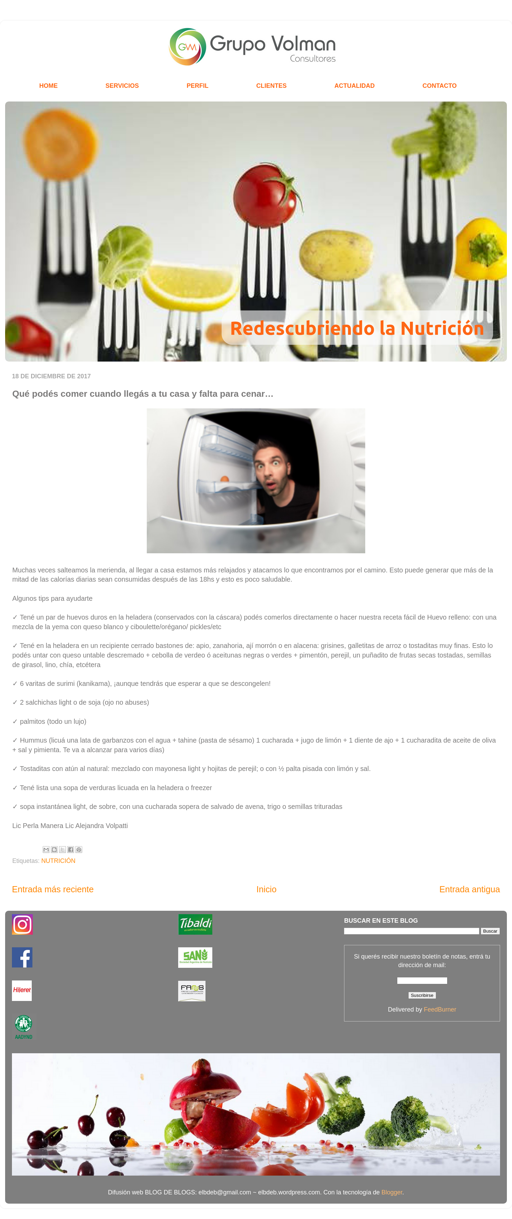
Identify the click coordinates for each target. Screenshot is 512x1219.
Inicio (266, 889)
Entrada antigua (469, 889)
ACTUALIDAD (355, 85)
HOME (48, 85)
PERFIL (198, 85)
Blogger (392, 1192)
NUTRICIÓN (58, 860)
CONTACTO (440, 85)
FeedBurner (440, 1009)
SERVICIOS (122, 85)
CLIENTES (271, 85)
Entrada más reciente (53, 889)
